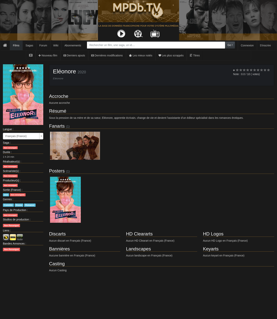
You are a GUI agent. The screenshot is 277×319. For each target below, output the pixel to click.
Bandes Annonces (14, 243)
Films (16, 45)
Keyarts (211, 248)
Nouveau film (47, 55)
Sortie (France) (12, 189)
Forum (43, 45)
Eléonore (64, 71)
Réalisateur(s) (11, 161)
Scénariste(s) (11, 170)
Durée (6, 152)
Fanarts (57, 126)
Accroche (58, 96)
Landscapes (138, 248)
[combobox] (156, 45)
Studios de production (16, 219)
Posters (57, 170)
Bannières (59, 248)
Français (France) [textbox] (16, 136)
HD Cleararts (139, 233)
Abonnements (72, 45)
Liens (6, 230)
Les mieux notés (140, 55)
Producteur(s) (11, 180)
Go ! (230, 45)
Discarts (57, 233)
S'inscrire (265, 45)
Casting (57, 263)
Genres (7, 199)
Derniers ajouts (74, 55)
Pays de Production (14, 210)
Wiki (55, 45)
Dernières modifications (107, 55)
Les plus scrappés (171, 55)
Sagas (29, 45)
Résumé (57, 111)
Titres (195, 55)
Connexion (247, 45)
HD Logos (213, 233)
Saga (6, 142)
